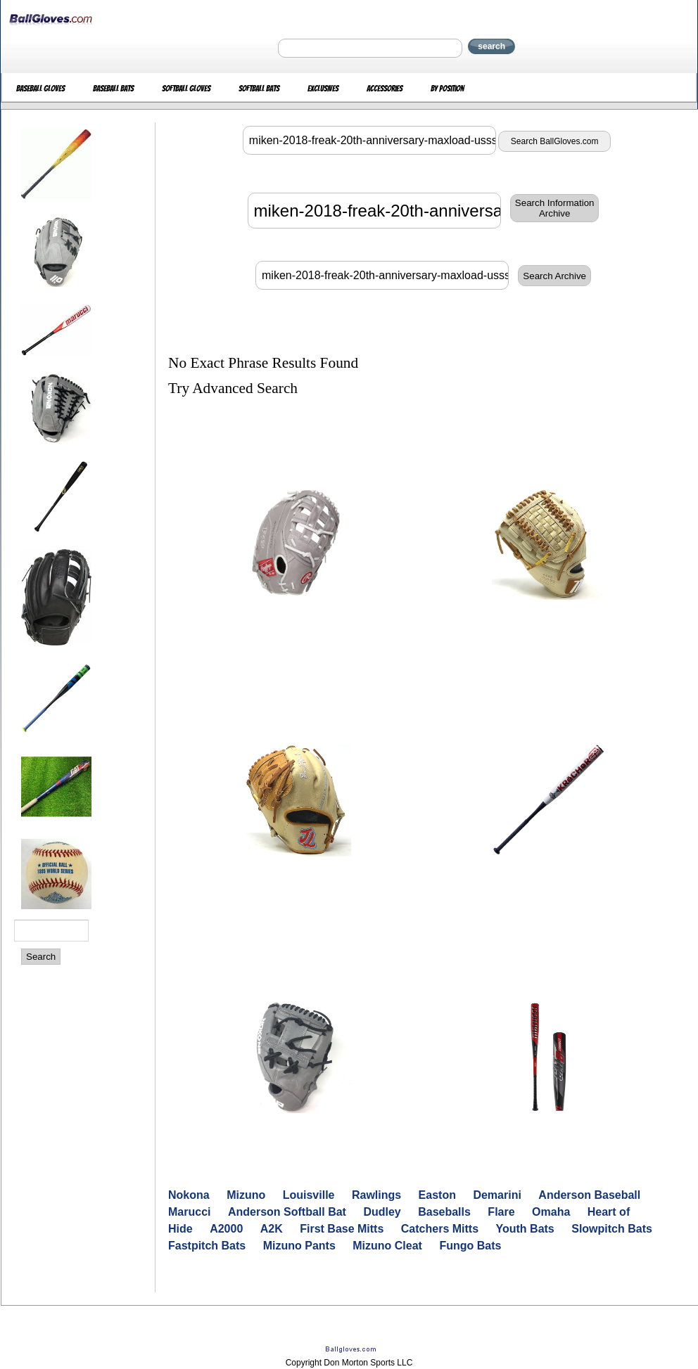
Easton (437, 1195)
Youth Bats (525, 1229)
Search (41, 956)
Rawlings (376, 1195)
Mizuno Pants (299, 1246)
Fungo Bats (470, 1246)
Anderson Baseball (589, 1195)
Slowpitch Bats (611, 1229)
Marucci (189, 1212)
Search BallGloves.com (555, 141)
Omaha (551, 1212)
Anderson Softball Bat (287, 1212)
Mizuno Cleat (387, 1246)
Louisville (309, 1195)
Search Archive (554, 276)
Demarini (497, 1195)
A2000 (226, 1229)
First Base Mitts (341, 1229)
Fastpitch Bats (207, 1246)
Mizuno (246, 1195)
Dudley (381, 1212)
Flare (501, 1212)
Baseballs (444, 1212)
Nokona (189, 1195)
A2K (271, 1229)
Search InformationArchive (555, 208)
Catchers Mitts (439, 1229)
